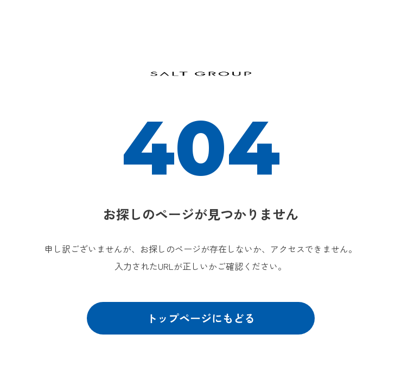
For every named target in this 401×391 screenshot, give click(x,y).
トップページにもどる (201, 318)
